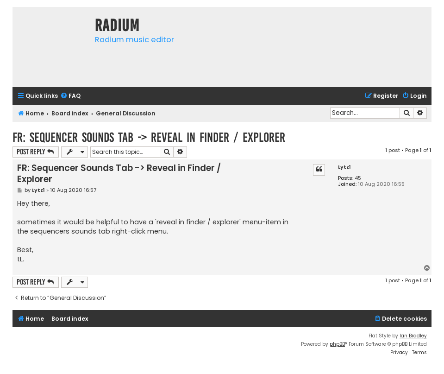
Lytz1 (344, 167)
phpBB (337, 344)
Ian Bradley (413, 335)
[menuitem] (70, 96)
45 (358, 178)
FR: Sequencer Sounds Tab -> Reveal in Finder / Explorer (149, 137)
